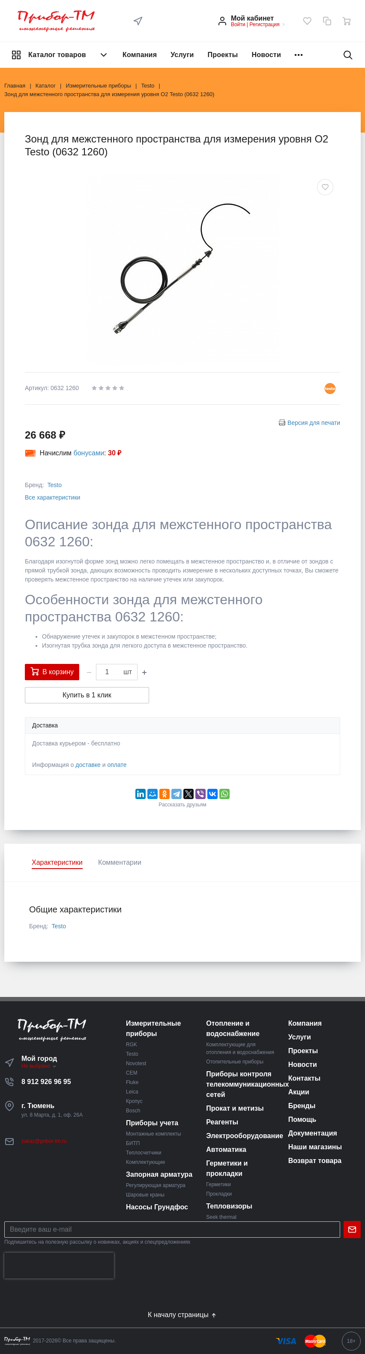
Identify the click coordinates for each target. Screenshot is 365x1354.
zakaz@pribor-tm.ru (44, 1141)
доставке (88, 764)
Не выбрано (39, 1066)
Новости (266, 54)
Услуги (182, 54)
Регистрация (264, 24)
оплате (116, 764)
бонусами (89, 453)
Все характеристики (52, 497)
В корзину (52, 671)
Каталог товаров (60, 55)
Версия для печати (313, 422)
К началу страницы (182, 1315)
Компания (140, 54)
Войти (238, 24)
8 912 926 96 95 (46, 1081)
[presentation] (59, 1265)
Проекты (223, 54)
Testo (54, 485)
